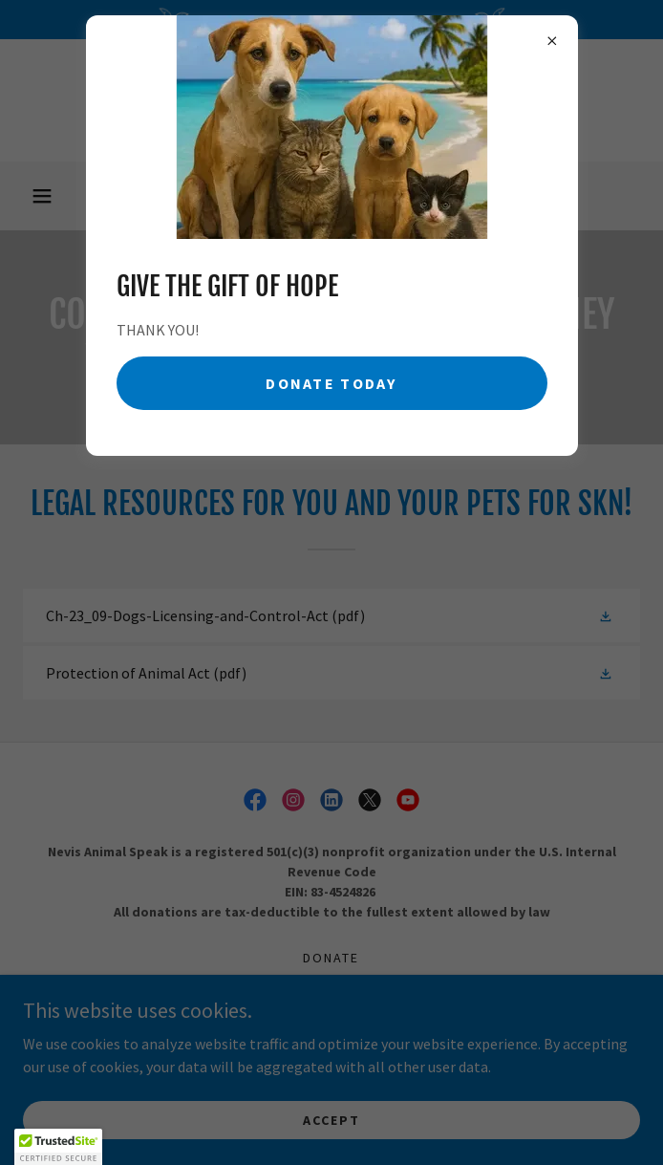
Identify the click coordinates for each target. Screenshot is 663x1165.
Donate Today (331, 383)
